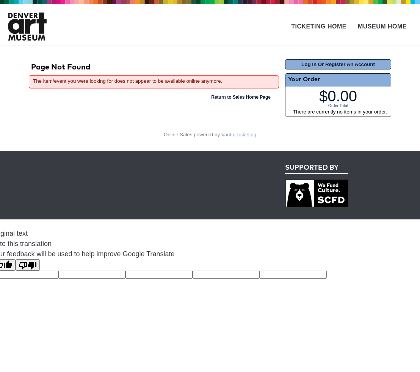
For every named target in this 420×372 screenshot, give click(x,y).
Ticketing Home (318, 26)
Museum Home (382, 26)
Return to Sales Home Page (241, 97)
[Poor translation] (28, 265)
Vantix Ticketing (238, 134)
